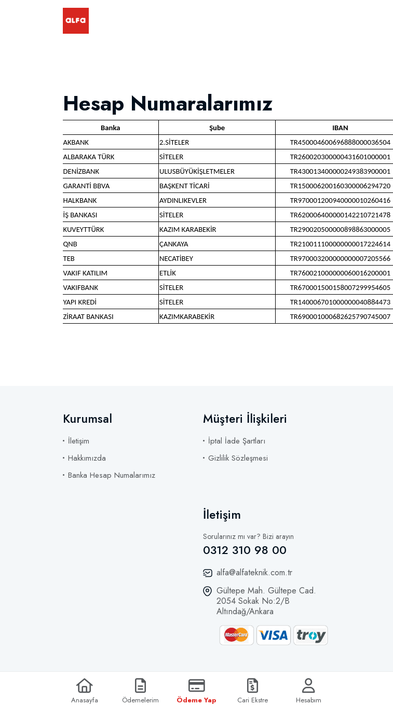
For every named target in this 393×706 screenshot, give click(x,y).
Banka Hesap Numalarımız (111, 475)
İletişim (78, 441)
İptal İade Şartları (236, 441)
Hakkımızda (87, 458)
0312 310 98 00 (245, 550)
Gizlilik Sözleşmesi (238, 458)
